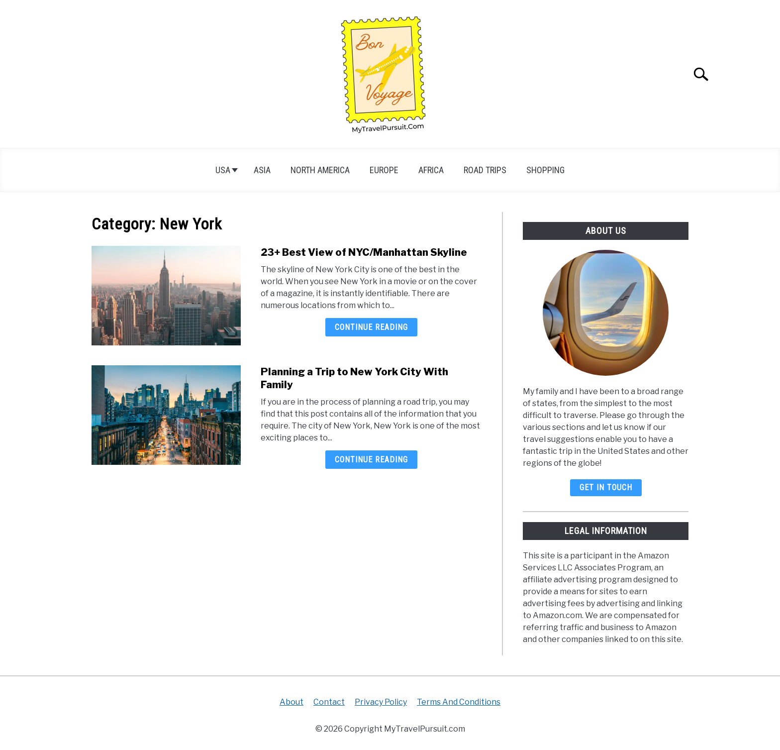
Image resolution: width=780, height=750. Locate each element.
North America (320, 170)
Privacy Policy (381, 702)
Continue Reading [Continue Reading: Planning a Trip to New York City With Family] (371, 459)
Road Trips (485, 170)
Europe (384, 170)
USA (222, 170)
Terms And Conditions (458, 702)
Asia (262, 170)
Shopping (545, 170)
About (291, 702)
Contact (329, 702)
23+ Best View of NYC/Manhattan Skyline (364, 252)
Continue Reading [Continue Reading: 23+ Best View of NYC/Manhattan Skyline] (371, 327)
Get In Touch (606, 487)
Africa (431, 170)
